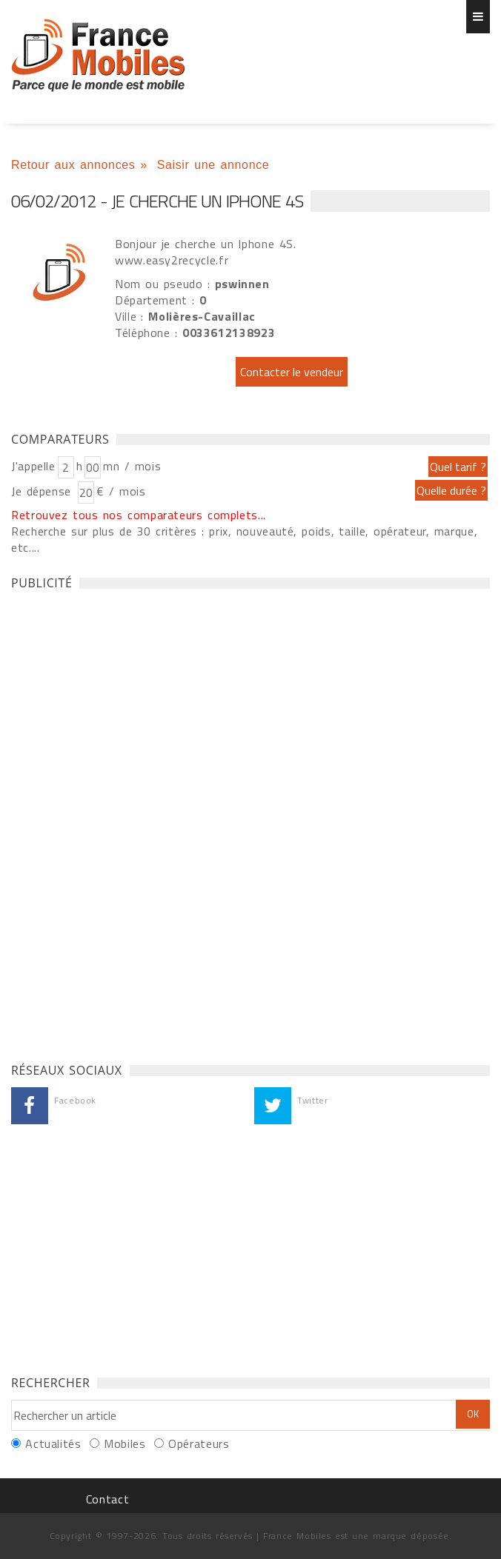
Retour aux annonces (73, 164)
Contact (107, 1499)
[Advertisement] (122, 822)
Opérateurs (198, 1443)
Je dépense (43, 491)
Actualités (53, 1443)
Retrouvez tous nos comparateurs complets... (138, 515)
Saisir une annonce (213, 164)
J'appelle (33, 466)
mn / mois (132, 466)
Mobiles (124, 1443)
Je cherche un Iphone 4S (98, 56)
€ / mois (120, 491)
